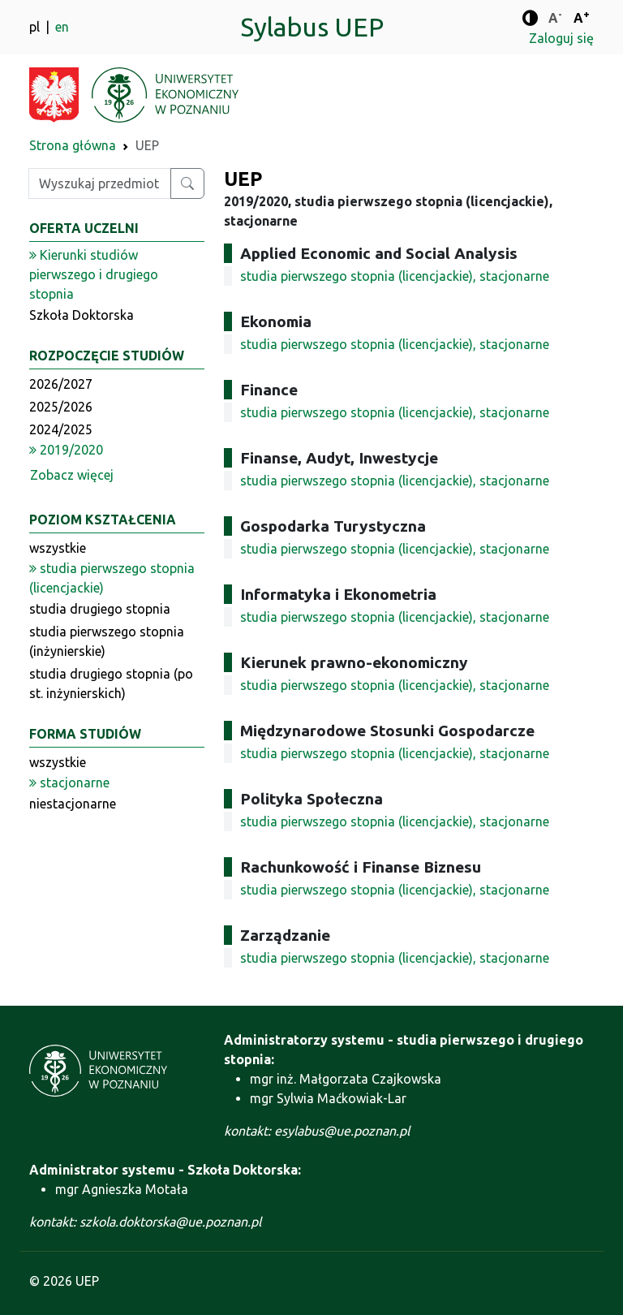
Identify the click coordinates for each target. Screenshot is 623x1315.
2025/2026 (60, 406)
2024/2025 (60, 429)
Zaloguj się (561, 38)
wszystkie (57, 548)
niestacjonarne (72, 803)
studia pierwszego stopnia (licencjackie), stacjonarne (394, 276)
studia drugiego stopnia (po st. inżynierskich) (111, 683)
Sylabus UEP (312, 26)
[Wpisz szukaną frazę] (99, 183)
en (62, 26)
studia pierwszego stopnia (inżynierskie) (106, 641)
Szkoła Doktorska (81, 315)
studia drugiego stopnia (99, 608)
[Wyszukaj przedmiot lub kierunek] (187, 183)
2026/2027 (60, 384)
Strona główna (72, 145)
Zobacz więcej (72, 475)
